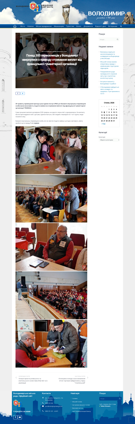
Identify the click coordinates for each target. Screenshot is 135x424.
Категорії (102, 137)
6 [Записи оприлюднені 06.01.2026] (104, 112)
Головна (74, 398)
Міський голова (77, 402)
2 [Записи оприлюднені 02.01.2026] (111, 109)
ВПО (38, 51)
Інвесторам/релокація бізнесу (81, 411)
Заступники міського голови (81, 405)
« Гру (103, 124)
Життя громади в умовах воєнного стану (54, 51)
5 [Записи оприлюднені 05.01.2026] (101, 112)
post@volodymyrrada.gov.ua (53, 406)
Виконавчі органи (77, 408)
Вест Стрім (112, 404)
